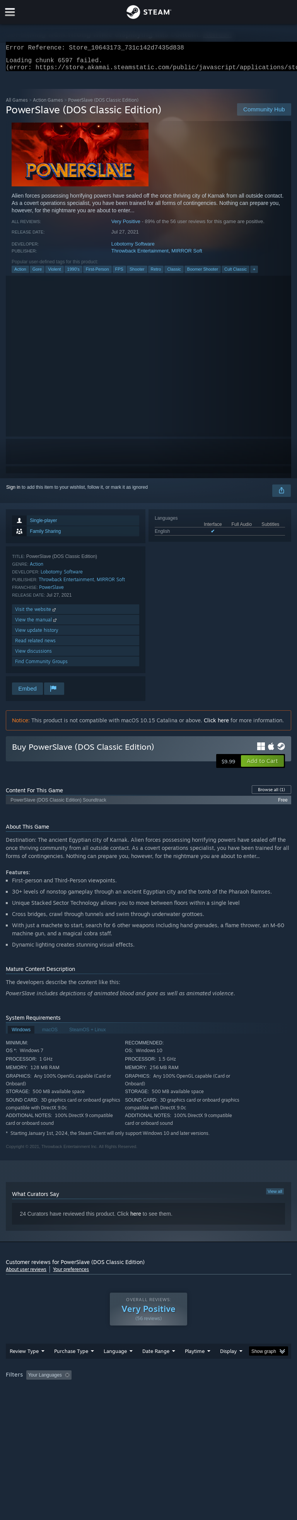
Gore (37, 273)
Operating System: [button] (27, 1401)
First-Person (97, 273)
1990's (73, 273)
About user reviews (26, 1274)
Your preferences (71, 1274)
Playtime (195, 1366)
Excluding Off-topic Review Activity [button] (123, 1390)
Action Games (48, 104)
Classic (174, 273)
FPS (119, 273)
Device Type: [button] (126, 1401)
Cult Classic (235, 273)
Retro (156, 273)
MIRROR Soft (186, 255)
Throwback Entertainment (140, 255)
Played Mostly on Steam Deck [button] (238, 1390)
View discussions (33, 655)
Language (115, 1366)
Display (228, 1366)
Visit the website (36, 614)
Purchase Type (71, 1366)
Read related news (35, 645)
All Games (17, 104)
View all (275, 1196)
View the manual (36, 624)
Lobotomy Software (133, 248)
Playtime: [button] (182, 1390)
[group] (148, 1396)
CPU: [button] (66, 1401)
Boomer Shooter (202, 273)
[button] (262, 765)
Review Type (24, 1366)
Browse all (271, 794)
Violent (54, 273)
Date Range (155, 1366)
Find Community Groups (41, 666)
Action (20, 273)
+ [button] (254, 273)
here (135, 1218)
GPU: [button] (92, 1401)
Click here (216, 725)
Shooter (137, 273)
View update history (36, 635)
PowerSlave (51, 592)
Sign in (13, 492)
